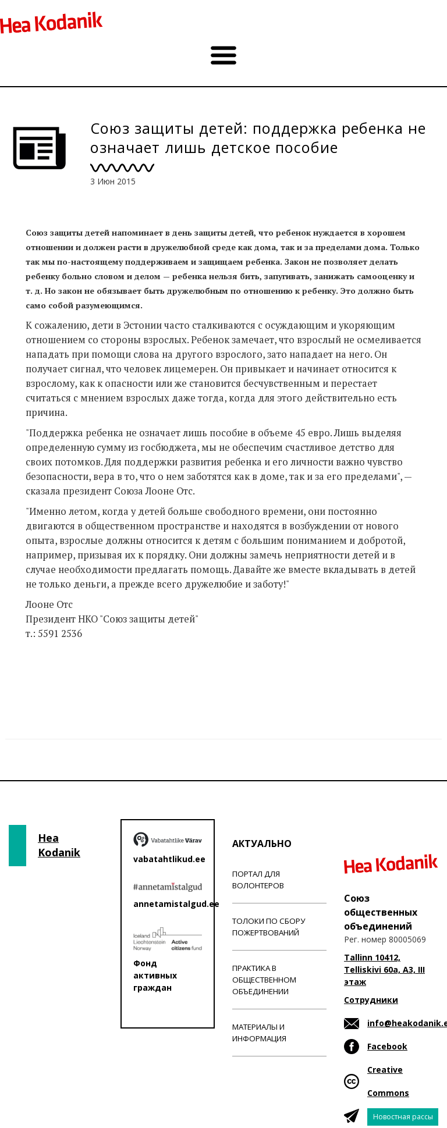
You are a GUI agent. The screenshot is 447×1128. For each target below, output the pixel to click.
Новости (45, 679)
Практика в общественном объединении (264, 980)
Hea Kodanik (59, 845)
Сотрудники (371, 999)
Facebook (387, 1046)
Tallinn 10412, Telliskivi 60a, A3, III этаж (384, 969)
